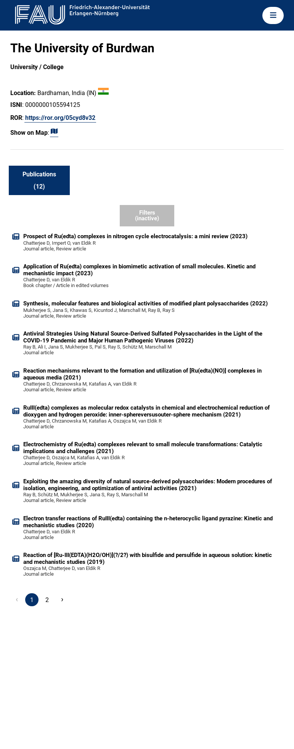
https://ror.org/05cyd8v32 (60, 117)
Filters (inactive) (147, 215)
